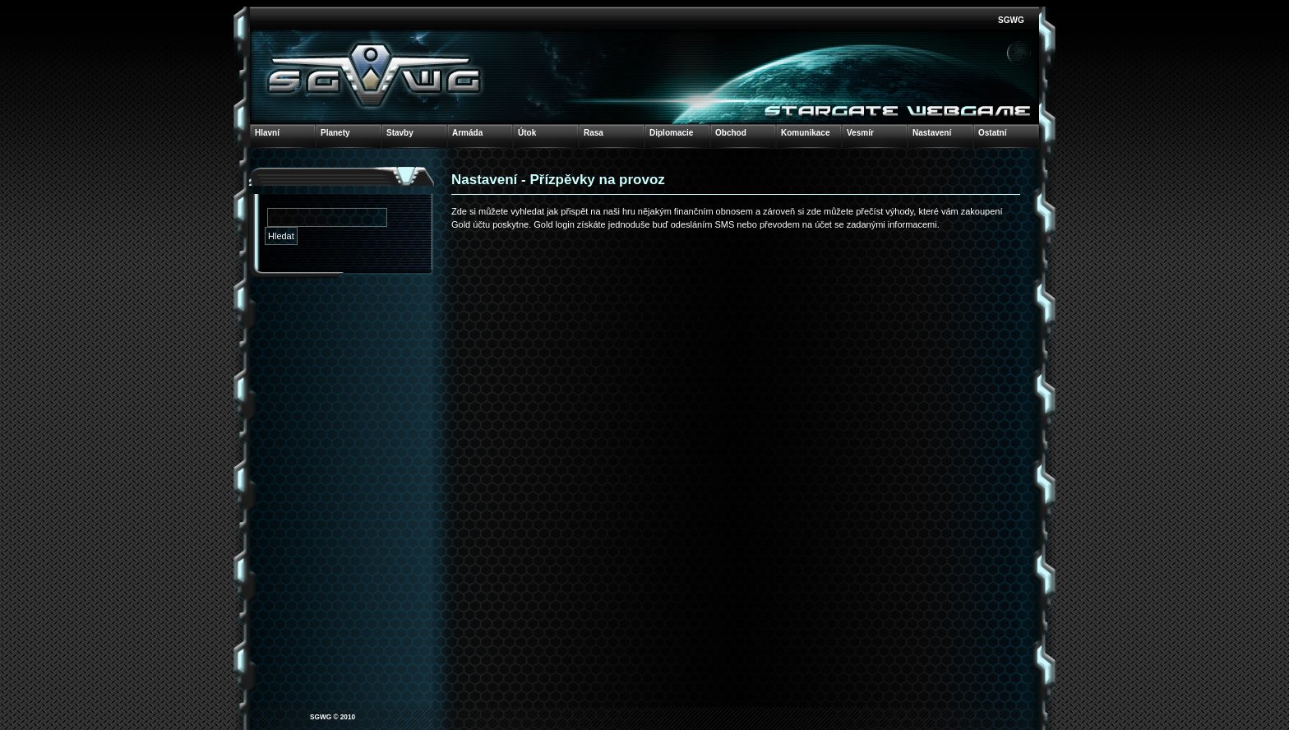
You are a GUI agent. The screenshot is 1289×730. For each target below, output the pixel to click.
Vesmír (860, 132)
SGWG (1011, 20)
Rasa (593, 132)
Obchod (730, 132)
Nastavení (931, 132)
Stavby (399, 132)
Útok (527, 132)
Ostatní (992, 132)
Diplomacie (671, 132)
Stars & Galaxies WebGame (375, 74)
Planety (335, 132)
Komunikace (805, 132)
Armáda (467, 132)
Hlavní (267, 132)
